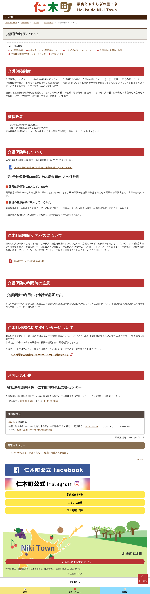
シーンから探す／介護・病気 (25, 452)
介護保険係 (48, 22)
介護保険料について (51, 50)
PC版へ (75, 582)
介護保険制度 (17, 50)
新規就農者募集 (75, 494)
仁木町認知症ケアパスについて (80, 50)
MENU (11, 17)
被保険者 (32, 50)
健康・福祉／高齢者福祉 (56, 452)
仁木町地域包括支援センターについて (28, 54)
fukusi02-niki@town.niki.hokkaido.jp (34, 429)
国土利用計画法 (75, 510)
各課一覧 (25, 22)
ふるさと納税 (75, 502)
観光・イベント (75, 592)
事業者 (125, 592)
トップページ (11, 22)
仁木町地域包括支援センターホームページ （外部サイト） (42, 355)
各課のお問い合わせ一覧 (76, 562)
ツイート (139, 459)
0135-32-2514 (26, 401)
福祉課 (36, 22)
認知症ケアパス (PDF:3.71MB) (29, 261)
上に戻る (143, 581)
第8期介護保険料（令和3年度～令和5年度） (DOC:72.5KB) (43, 167)
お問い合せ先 (57, 54)
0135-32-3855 (51, 401)
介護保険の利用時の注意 (111, 50)
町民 (25, 592)
